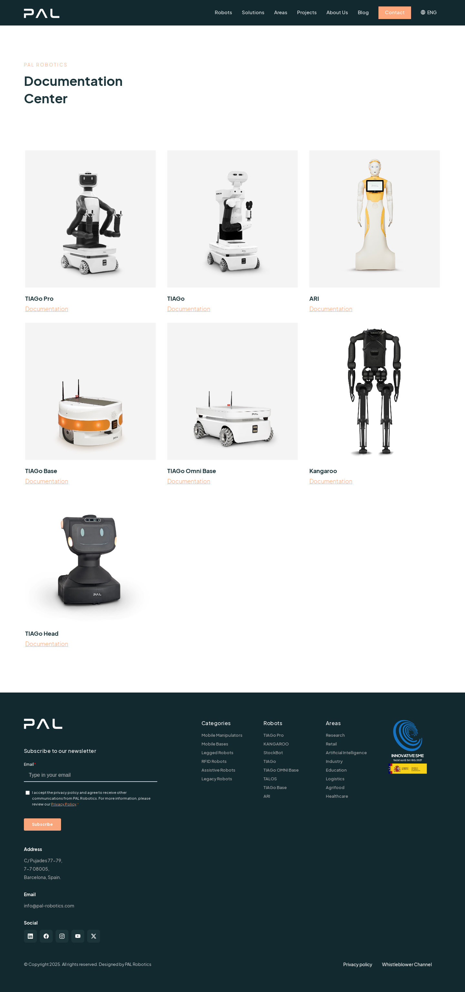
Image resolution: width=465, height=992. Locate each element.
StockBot (273, 752)
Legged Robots (217, 752)
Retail (331, 743)
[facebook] (46, 936)
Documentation (46, 308)
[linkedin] (30, 936)
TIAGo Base (275, 787)
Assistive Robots (218, 770)
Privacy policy (357, 964)
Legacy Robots (217, 778)
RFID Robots (214, 761)
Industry (334, 761)
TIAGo (270, 761)
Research (335, 735)
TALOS (270, 778)
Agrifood (335, 787)
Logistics (335, 778)
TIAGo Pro (274, 735)
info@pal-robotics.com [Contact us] (49, 905)
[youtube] (77, 936)
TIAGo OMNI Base (281, 770)
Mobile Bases (215, 743)
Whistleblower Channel (407, 964)
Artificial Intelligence (346, 752)
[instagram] (62, 936)
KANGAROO (276, 743)
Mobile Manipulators (222, 735)
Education (336, 770)
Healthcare (337, 796)
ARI (267, 796)
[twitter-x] (93, 936)
